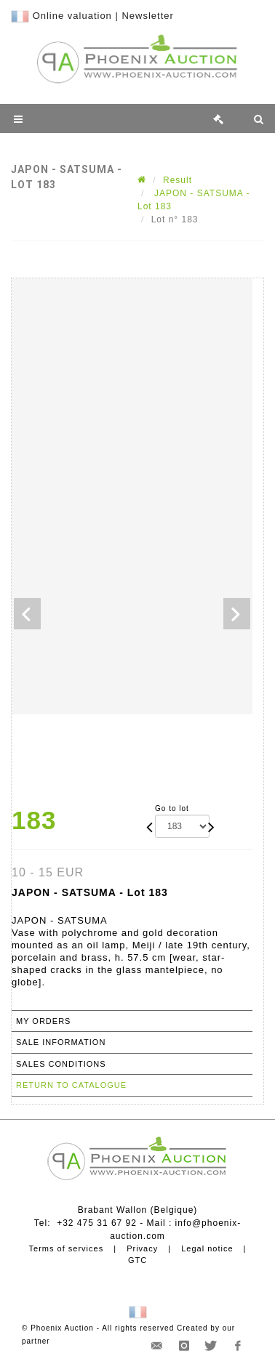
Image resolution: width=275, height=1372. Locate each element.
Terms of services (66, 1248)
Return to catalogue (71, 1085)
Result (177, 180)
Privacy (142, 1248)
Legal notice (207, 1248)
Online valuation (72, 15)
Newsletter (147, 15)
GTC (137, 1260)
